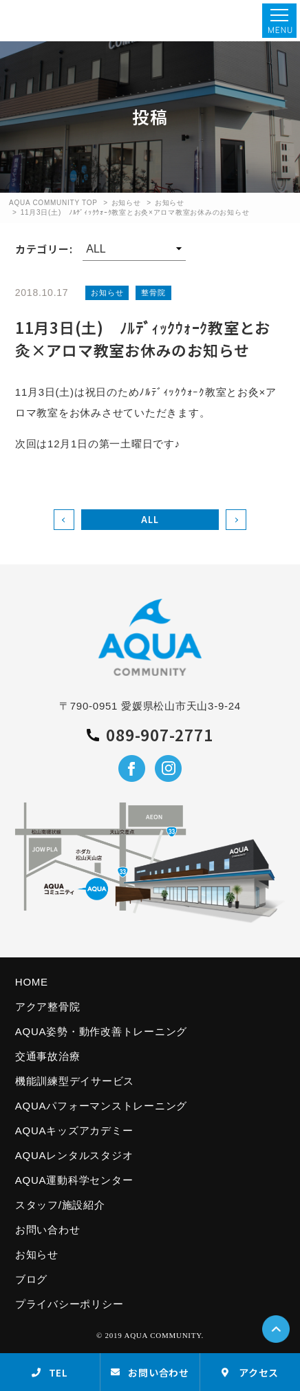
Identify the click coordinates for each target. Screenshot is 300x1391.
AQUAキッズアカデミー (74, 1130)
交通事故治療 (48, 1056)
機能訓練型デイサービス (74, 1081)
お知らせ (126, 202)
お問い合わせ (48, 1229)
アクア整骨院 (48, 1006)
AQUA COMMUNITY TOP (53, 202)
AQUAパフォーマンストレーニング (101, 1106)
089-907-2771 (150, 735)
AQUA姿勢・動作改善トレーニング (101, 1031)
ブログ (31, 1279)
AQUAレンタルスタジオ (74, 1155)
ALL (149, 519)
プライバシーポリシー (69, 1304)
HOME (31, 982)
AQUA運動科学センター (74, 1180)
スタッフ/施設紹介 (60, 1205)
